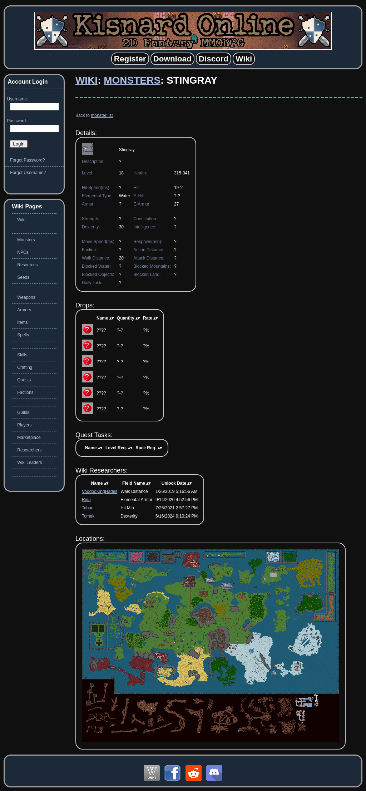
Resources (27, 264)
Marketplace (28, 437)
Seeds (23, 277)
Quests (24, 379)
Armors (24, 309)
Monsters (132, 80)
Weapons (26, 297)
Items (22, 322)
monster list (102, 115)
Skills (22, 354)
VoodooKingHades (99, 491)
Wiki (86, 80)
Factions (25, 392)
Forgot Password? (27, 160)
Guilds (23, 412)
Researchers (29, 450)
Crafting (24, 367)
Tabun (88, 507)
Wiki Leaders (29, 462)
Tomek (88, 516)
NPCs (22, 252)
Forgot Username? (28, 172)
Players (24, 424)
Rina (86, 499)
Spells (23, 334)
